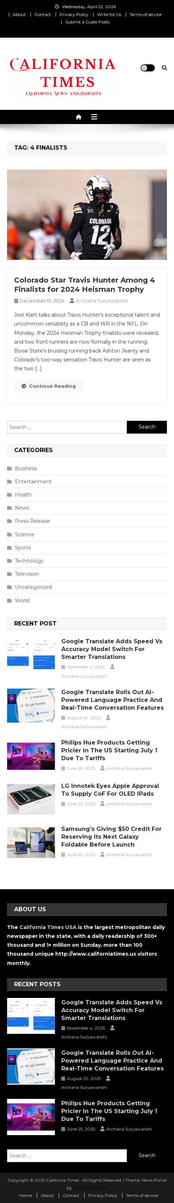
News (22, 508)
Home (25, 1195)
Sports (23, 547)
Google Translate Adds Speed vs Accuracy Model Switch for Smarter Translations (111, 649)
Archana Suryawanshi (102, 300)
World (22, 600)
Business (26, 468)
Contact (42, 14)
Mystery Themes (89, 1188)
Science (24, 534)
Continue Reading (49, 386)
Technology (29, 561)
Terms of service (146, 14)
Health (23, 495)
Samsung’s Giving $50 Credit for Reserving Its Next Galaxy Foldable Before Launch (111, 837)
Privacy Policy (74, 14)
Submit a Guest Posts (87, 22)
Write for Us (109, 14)
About (19, 14)
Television (27, 574)
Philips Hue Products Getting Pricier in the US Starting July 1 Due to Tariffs (109, 750)
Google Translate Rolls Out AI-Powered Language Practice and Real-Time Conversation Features (112, 700)
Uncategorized (33, 587)
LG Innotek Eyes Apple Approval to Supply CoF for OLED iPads (110, 790)
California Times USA (48, 927)
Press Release (32, 521)
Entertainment (33, 481)
